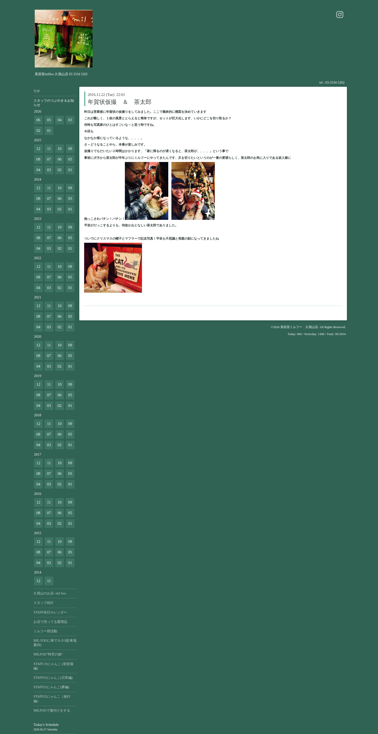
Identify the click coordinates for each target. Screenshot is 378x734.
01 (49, 130)
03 (70, 120)
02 (38, 130)
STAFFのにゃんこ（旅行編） (52, 699)
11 (49, 149)
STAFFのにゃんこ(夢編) (51, 687)
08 (38, 159)
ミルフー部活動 (45, 631)
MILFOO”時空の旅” (48, 654)
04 (59, 120)
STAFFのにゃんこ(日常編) (53, 678)
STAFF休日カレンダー (50, 612)
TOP (37, 91)
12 (38, 149)
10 (59, 149)
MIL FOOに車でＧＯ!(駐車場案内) (55, 643)
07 (49, 159)
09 (70, 149)
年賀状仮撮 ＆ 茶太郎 (119, 102)
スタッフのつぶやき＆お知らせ (54, 103)
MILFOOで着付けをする (52, 710)
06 (38, 120)
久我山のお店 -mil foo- (50, 593)
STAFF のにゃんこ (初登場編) (53, 666)
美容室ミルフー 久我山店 (299, 327)
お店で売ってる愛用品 (50, 622)
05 (49, 120)
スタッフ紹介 (44, 603)
